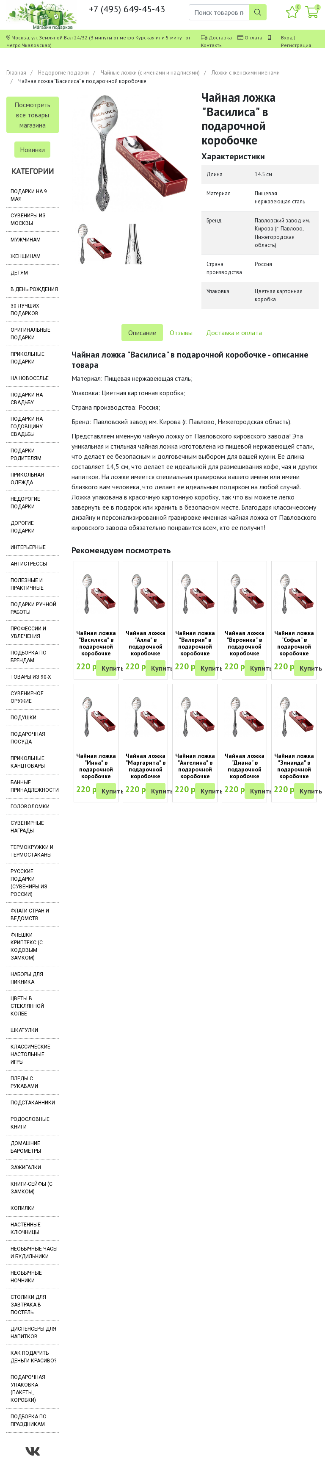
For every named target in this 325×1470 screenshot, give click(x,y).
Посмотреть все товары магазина (32, 114)
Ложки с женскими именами (246, 72)
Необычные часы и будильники (34, 1252)
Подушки (23, 718)
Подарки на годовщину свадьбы (27, 426)
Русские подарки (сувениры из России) (29, 882)
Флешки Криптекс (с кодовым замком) (27, 946)
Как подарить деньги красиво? (33, 1357)
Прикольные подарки (27, 358)
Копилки (23, 1208)
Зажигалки (26, 1167)
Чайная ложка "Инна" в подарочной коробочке (96, 766)
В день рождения (34, 289)
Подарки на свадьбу (27, 398)
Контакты (212, 45)
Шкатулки (24, 1030)
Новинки (32, 149)
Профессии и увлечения (28, 632)
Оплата (253, 37)
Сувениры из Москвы (28, 219)
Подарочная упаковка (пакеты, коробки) (28, 1388)
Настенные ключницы (26, 1228)
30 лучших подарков (25, 309)
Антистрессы (29, 564)
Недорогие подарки (63, 72)
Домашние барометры (26, 1147)
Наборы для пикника (27, 978)
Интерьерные (28, 547)
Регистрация (296, 45)
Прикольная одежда (27, 478)
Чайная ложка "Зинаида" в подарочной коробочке (294, 766)
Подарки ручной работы (33, 608)
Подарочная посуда (28, 738)
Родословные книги (30, 1123)
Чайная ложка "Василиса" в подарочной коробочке (96, 643)
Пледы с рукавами (24, 1082)
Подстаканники (33, 1103)
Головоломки (30, 807)
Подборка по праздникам (29, 1420)
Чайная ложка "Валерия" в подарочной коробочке (195, 643)
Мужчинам (26, 240)
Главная (16, 72)
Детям (19, 273)
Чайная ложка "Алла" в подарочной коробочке (145, 643)
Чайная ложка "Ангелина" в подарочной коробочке (195, 766)
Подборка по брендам (29, 656)
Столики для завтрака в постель (28, 1304)
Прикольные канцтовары (28, 762)
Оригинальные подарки (30, 334)
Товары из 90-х (31, 677)
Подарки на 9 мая (29, 195)
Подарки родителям (26, 454)
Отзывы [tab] (181, 332)
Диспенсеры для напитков (33, 1333)
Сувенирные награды (27, 827)
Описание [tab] (142, 332)
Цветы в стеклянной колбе (27, 1006)
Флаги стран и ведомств (30, 914)
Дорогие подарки (23, 527)
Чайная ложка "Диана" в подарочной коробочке (244, 766)
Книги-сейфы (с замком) (31, 1188)
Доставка (220, 37)
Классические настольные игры (30, 1054)
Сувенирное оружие (27, 697)
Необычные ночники (26, 1277)
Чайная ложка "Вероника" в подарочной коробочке (244, 643)
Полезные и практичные (27, 584)
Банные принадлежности (35, 786)
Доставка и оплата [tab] (234, 332)
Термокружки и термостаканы (32, 851)
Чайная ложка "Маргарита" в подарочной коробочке (145, 766)
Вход (287, 37)
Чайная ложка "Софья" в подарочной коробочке (294, 643)
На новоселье (30, 378)
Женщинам (26, 256)
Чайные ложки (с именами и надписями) (150, 72)
